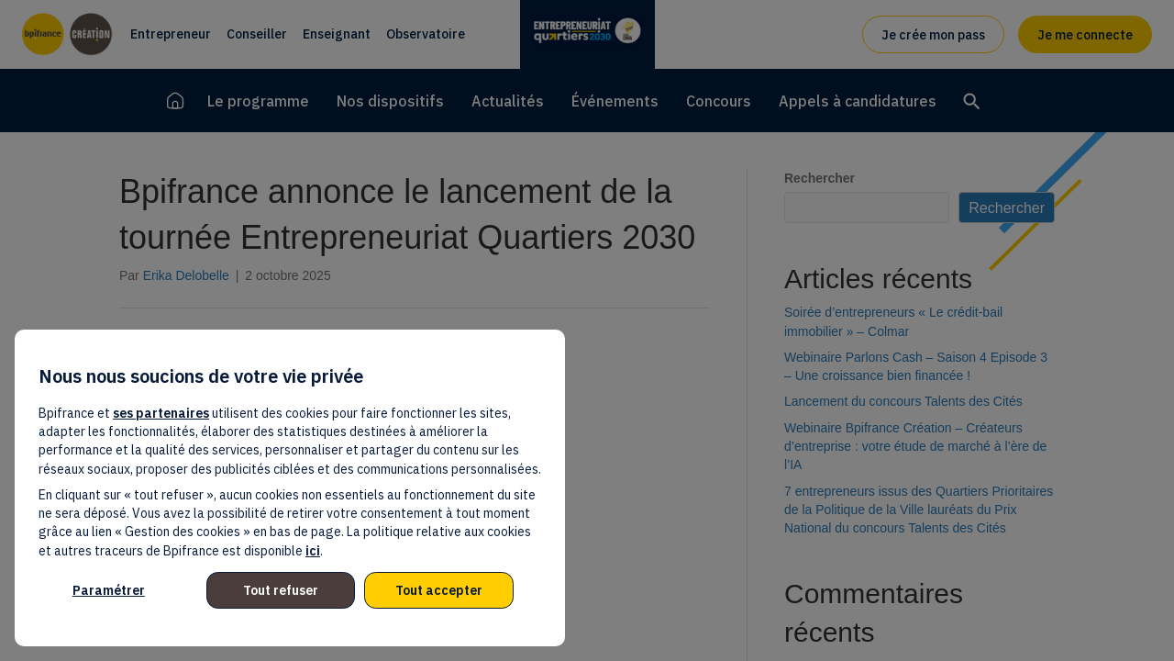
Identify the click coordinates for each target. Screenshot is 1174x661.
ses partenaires (161, 413)
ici (312, 551)
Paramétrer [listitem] (108, 590)
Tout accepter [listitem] (438, 590)
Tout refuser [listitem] (280, 590)
